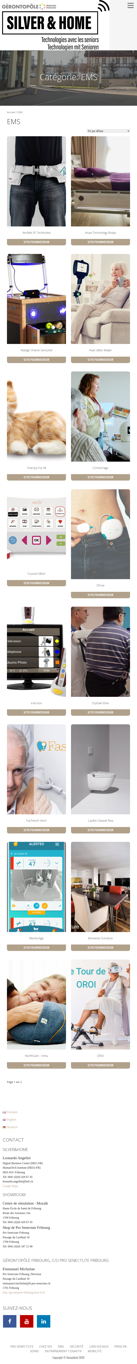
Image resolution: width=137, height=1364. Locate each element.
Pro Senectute (21, 1346)
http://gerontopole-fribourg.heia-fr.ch (24, 1292)
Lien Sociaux (98, 1346)
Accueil (11, 112)
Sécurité (76, 1346)
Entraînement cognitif (63, 1351)
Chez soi (45, 1346)
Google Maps (10, 1186)
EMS (61, 1346)
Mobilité (95, 1351)
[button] (132, 5)
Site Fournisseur (36, 242)
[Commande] (108, 131)
